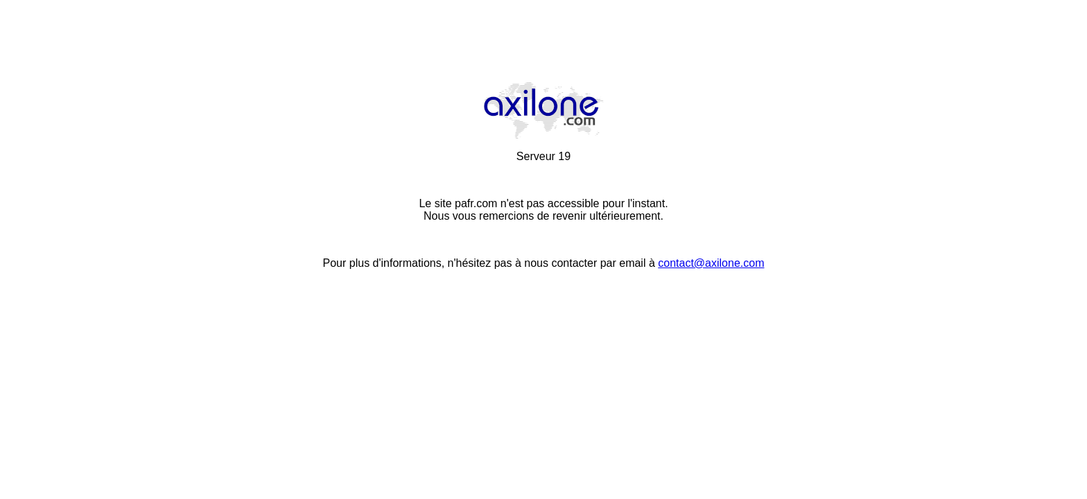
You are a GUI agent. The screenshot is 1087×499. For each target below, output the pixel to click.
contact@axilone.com (711, 263)
